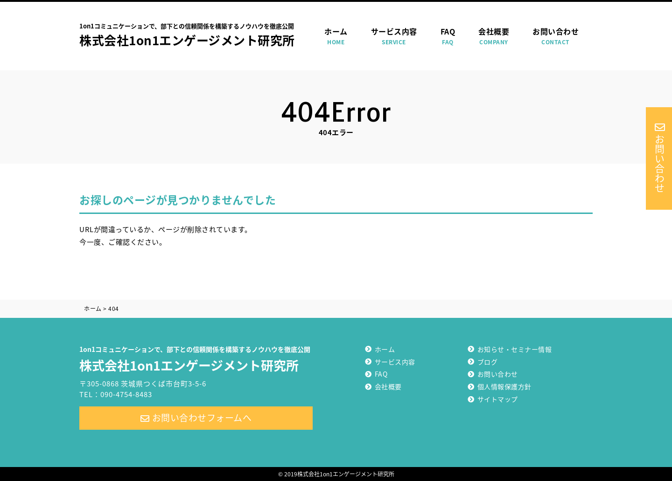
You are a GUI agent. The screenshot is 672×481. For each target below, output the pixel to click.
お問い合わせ (555, 36)
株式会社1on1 (196, 358)
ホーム (336, 36)
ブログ (487, 361)
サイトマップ (497, 399)
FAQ (448, 36)
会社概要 (493, 36)
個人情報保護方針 (504, 386)
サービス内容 (394, 36)
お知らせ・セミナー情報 (514, 349)
